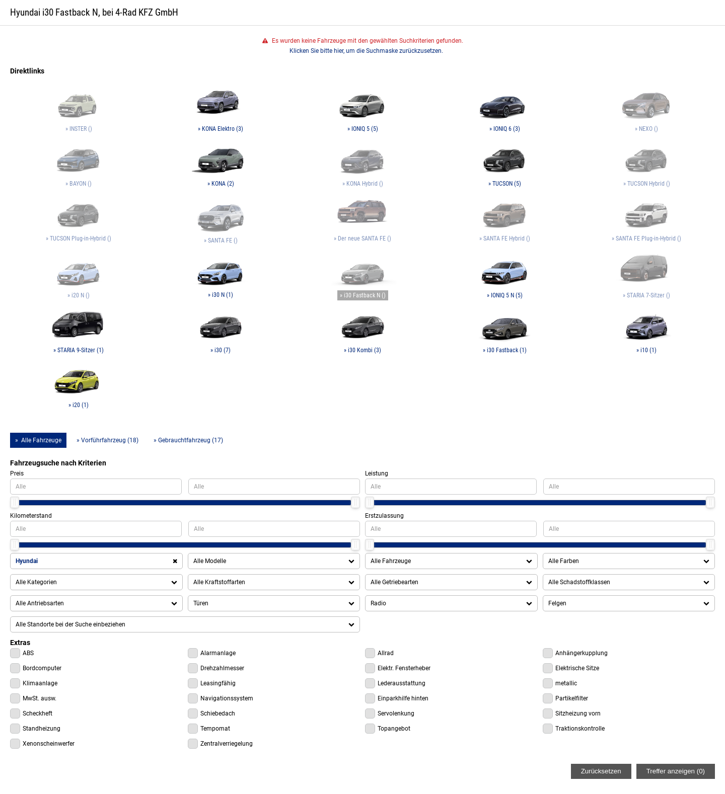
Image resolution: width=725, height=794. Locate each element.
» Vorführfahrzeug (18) (107, 440)
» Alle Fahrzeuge (38, 440)
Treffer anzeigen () (675, 771)
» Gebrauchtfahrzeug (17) (188, 440)
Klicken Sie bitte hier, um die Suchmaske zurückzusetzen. (366, 50)
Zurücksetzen (601, 771)
